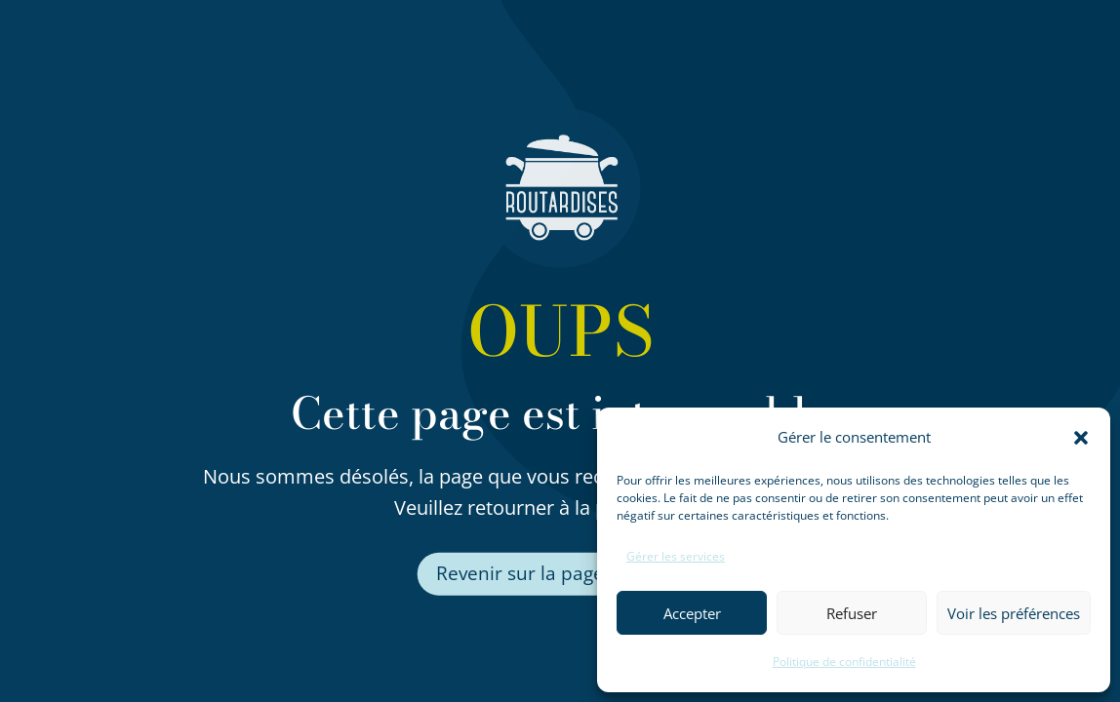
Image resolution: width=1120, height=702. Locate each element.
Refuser (851, 613)
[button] (1081, 438)
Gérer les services (675, 556)
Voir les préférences (1013, 613)
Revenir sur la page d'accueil (560, 574)
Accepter (692, 613)
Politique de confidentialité (844, 661)
